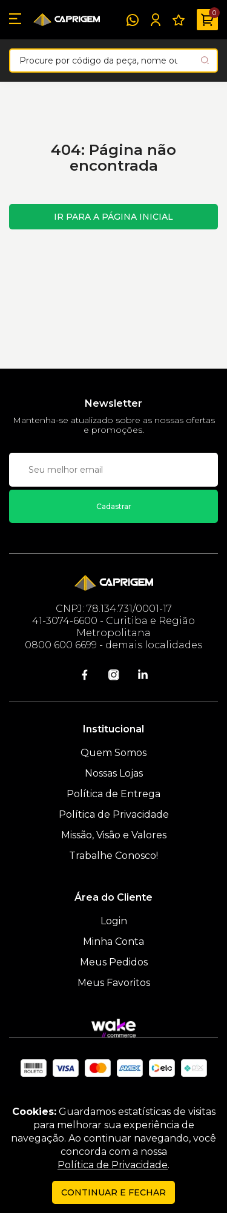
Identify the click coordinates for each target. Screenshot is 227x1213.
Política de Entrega (113, 794)
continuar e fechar (113, 1192)
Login (113, 921)
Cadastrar (113, 506)
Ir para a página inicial (113, 216)
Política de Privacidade (114, 814)
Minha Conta (113, 941)
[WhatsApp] (133, 20)
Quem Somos (113, 752)
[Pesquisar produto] (205, 60)
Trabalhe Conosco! (113, 855)
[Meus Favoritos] (179, 20)
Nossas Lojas (114, 773)
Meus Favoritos (113, 982)
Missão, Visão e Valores (113, 835)
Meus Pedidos (114, 962)
